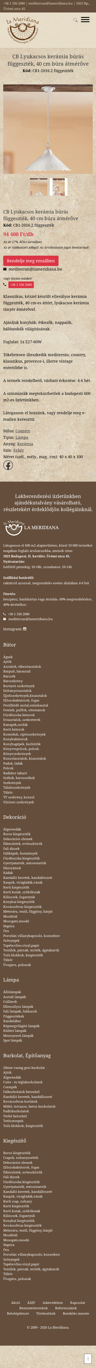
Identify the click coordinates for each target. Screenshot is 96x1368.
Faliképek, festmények (20, 853)
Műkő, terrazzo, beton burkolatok (29, 1106)
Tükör (8, 793)
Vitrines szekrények (18, 802)
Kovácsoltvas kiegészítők (22, 907)
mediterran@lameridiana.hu (30, 619)
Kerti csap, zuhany (17, 1201)
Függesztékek (13, 1016)
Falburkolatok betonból (21, 1092)
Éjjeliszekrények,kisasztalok (25, 696)
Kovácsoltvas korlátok (20, 1102)
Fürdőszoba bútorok (19, 715)
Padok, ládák (13, 763)
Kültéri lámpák (14, 1031)
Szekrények (12, 783)
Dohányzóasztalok (17, 691)
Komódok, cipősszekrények (24, 734)
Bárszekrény (13, 681)
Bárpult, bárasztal (17, 671)
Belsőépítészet (18, 1313)
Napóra (8, 926)
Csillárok (10, 1002)
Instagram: (14, 629)
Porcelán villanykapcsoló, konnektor (31, 936)
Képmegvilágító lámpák (21, 1026)
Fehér (18, 450)
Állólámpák (12, 992)
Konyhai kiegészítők (19, 902)
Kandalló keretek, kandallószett (27, 878)
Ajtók (7, 662)
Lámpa (21, 437)
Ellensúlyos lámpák (18, 1007)
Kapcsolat (77, 1303)
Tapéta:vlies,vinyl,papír (21, 946)
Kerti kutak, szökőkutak (21, 892)
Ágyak (8, 657)
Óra (6, 931)
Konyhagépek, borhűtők (22, 744)
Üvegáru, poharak (17, 965)
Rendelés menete (76, 1313)
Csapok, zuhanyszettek (20, 1158)
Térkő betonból (15, 1116)
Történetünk (46, 1313)
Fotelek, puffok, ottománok (24, 710)
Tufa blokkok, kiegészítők (23, 955)
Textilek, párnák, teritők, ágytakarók (31, 950)
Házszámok (12, 868)
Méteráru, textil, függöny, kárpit (28, 912)
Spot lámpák (12, 1040)
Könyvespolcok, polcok (21, 749)
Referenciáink (66, 1308)
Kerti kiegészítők (16, 887)
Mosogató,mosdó (16, 921)
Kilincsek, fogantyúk (19, 897)
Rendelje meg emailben (31, 260)
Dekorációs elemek (18, 839)
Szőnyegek (11, 941)
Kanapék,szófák (15, 725)
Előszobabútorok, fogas (21, 700)
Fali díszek (11, 849)
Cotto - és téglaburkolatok (23, 1082)
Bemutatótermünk (33, 1308)
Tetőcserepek (13, 1121)
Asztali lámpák (14, 997)
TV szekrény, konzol (18, 797)
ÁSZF (31, 1303)
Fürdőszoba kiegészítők (21, 858)
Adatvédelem (53, 1303)
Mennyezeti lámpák (18, 1036)
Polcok (8, 768)
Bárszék (9, 676)
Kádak (8, 873)
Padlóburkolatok (16, 1111)
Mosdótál (10, 916)
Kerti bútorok (13, 729)
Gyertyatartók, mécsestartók (24, 863)
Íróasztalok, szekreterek (21, 720)
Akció (15, 1303)
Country (22, 431)
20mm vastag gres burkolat (24, 1068)
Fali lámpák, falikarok (20, 1011)
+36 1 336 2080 (21, 284)
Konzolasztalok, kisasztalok (24, 759)
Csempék (10, 1087)
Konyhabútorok (15, 739)
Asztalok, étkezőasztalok (22, 667)
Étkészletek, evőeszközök (22, 844)
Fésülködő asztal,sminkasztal (25, 705)
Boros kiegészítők (17, 834)
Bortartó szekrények (19, 686)
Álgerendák (12, 829)
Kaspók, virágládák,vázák (23, 882)
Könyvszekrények (17, 754)
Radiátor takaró (15, 773)
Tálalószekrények (16, 788)
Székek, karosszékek (19, 778)
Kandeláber (12, 1021)
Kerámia (25, 444)
